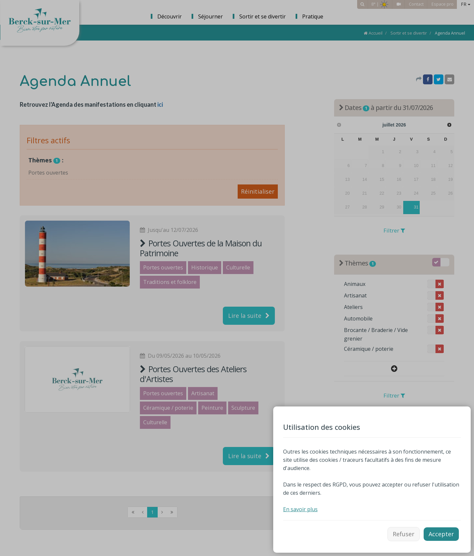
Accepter (441, 534)
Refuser (403, 534)
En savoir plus (300, 509)
